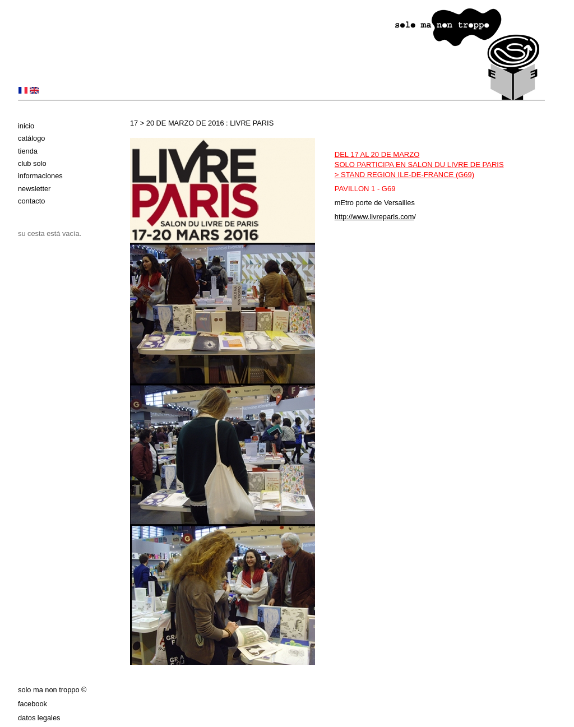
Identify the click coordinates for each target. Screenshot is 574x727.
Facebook (32, 704)
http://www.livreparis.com (374, 216)
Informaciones (40, 176)
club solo (32, 163)
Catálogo (31, 138)
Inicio (26, 126)
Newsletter (34, 188)
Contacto (31, 201)
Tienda (28, 151)
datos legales (39, 718)
